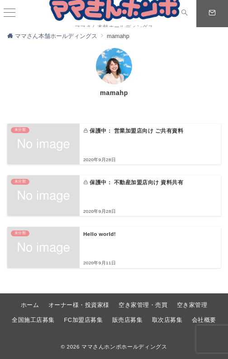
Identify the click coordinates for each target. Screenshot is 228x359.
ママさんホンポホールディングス (124, 346)
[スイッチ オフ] (184, 13)
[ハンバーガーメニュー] (9, 14)
